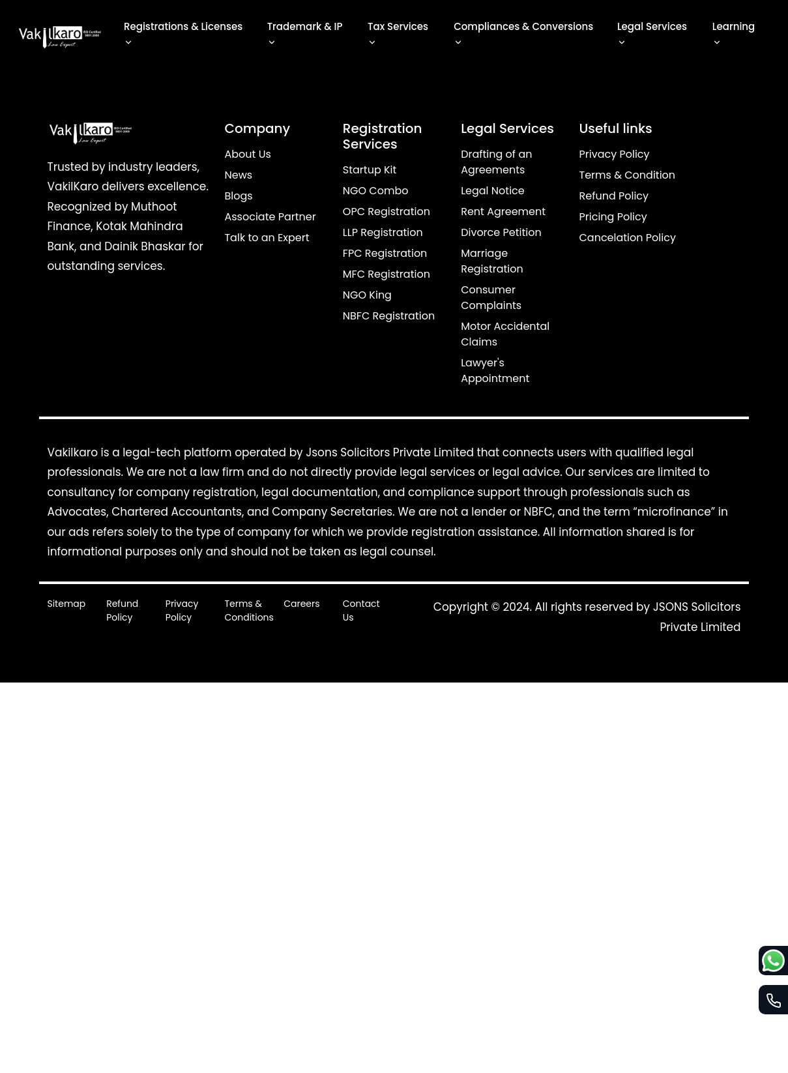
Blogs (238, 195)
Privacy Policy (614, 154)
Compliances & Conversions (523, 35)
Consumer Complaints (491, 297)
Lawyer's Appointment (495, 370)
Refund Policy (614, 195)
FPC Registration (385, 253)
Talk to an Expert (266, 237)
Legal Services (652, 35)
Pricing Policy (613, 216)
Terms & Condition (627, 175)
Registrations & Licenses (183, 35)
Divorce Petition (501, 232)
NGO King (367, 294)
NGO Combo (376, 190)
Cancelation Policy (627, 237)
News (238, 175)
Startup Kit (370, 169)
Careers (301, 603)
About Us (247, 154)
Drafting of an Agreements (496, 162)
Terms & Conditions (248, 610)
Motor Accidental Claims (505, 334)
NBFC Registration (389, 315)
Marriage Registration (492, 261)
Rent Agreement (503, 211)
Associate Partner (269, 216)
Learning (733, 35)
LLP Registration (383, 232)
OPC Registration (386, 211)
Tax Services (398, 35)
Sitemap (66, 603)
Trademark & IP (305, 35)
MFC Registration (386, 274)
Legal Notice (493, 190)
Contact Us (361, 610)
